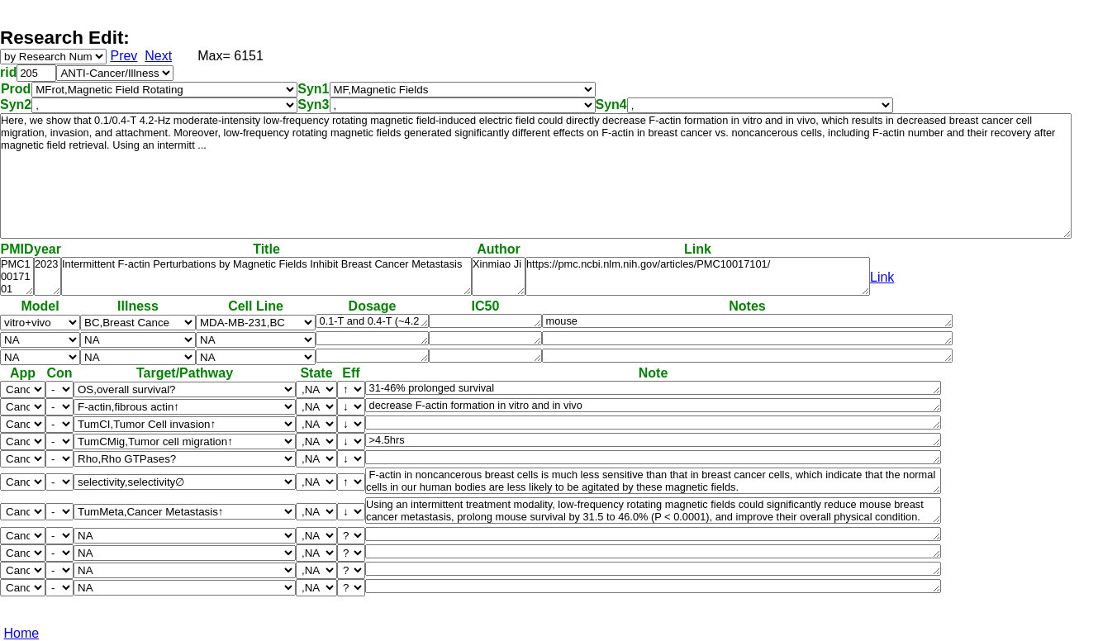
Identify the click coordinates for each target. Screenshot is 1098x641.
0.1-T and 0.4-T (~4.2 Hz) (372, 321)
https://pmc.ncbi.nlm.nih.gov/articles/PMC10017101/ (697, 276)
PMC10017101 (17, 276)
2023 (47, 276)
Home (21, 633)
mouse (747, 321)
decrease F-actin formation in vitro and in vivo (653, 405)
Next (158, 56)
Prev (123, 56)
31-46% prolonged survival (653, 388)
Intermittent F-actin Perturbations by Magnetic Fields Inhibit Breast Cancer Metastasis (266, 276)
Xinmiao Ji (498, 276)
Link (882, 277)
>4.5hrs (653, 440)
